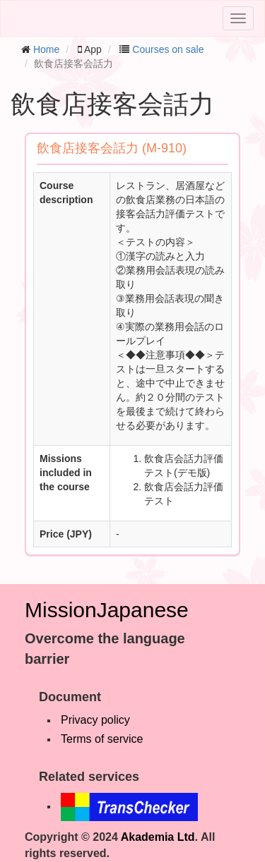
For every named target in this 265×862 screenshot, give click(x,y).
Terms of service (102, 739)
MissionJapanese (107, 609)
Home (46, 49)
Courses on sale (168, 49)
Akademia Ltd (158, 837)
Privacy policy (95, 720)
